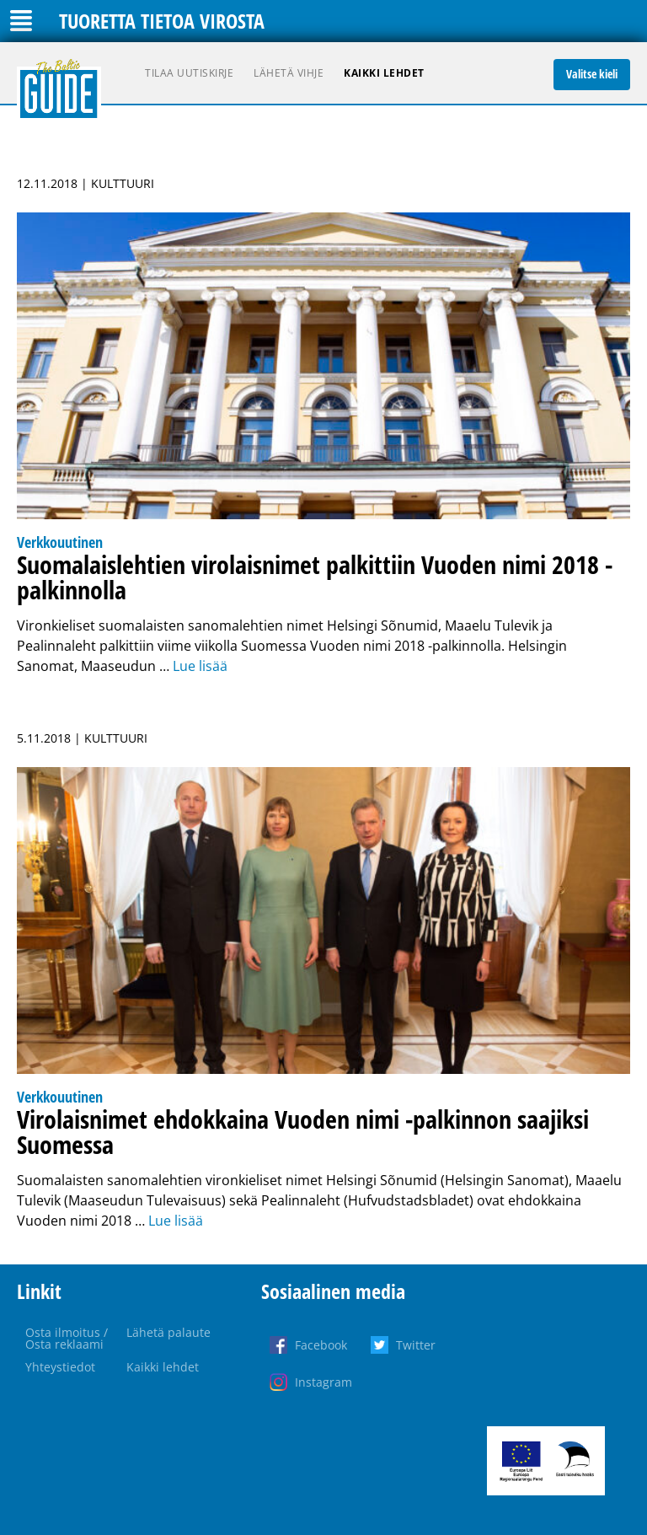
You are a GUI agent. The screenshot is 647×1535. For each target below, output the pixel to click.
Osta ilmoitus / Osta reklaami (66, 1338)
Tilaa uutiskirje (189, 73)
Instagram (323, 1382)
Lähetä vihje (289, 73)
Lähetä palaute (168, 1332)
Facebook (321, 1345)
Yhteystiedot (60, 1367)
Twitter (416, 1345)
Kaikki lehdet (384, 73)
